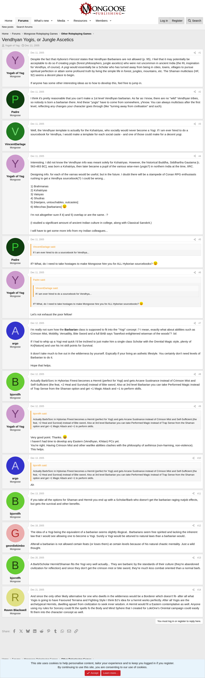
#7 (200, 323)
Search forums (25, 26)
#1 (200, 52)
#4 (200, 156)
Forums (23, 20)
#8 (200, 374)
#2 (200, 92)
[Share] (194, 53)
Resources (80, 20)
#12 (199, 525)
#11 (199, 493)
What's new (41, 20)
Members (102, 20)
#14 (199, 589)
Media (61, 20)
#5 (200, 239)
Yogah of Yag (12, 45)
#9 (200, 406)
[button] (51, 20)
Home (8, 20)
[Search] (194, 20)
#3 (200, 124)
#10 (199, 458)
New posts (7, 26)
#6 (200, 272)
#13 (199, 557)
